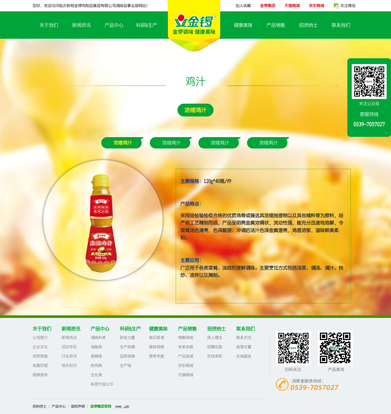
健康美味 (243, 25)
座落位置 (243, 347)
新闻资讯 (81, 25)
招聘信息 (214, 347)
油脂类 (96, 347)
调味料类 (98, 337)
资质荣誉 (40, 356)
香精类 (96, 356)
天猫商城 (185, 375)
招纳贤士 (40, 406)
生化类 (96, 375)
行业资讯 (69, 356)
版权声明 (78, 406)
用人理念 (214, 337)
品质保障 (127, 356)
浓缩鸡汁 (195, 110)
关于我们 (49, 25)
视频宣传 (40, 375)
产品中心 (114, 25)
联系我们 (341, 25)
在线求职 (214, 356)
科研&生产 (146, 25)
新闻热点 (69, 337)
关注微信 (344, 5)
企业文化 (40, 347)
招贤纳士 (308, 25)
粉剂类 (96, 365)
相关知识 (69, 365)
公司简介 (40, 337)
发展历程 (40, 365)
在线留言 (243, 356)
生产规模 (127, 347)
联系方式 (243, 337)
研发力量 (127, 337)
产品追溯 (185, 356)
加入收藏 (243, 5)
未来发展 (185, 347)
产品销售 (275, 25)
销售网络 (185, 337)
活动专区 (69, 347)
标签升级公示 (102, 384)
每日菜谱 (156, 337)
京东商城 (185, 365)
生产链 (125, 365)
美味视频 (156, 347)
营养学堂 (156, 356)
